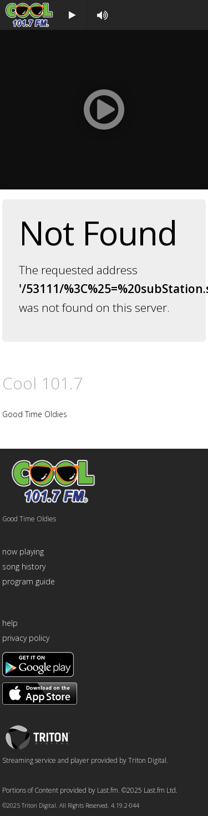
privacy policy (25, 638)
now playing (23, 551)
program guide (28, 581)
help (10, 623)
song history (23, 566)
